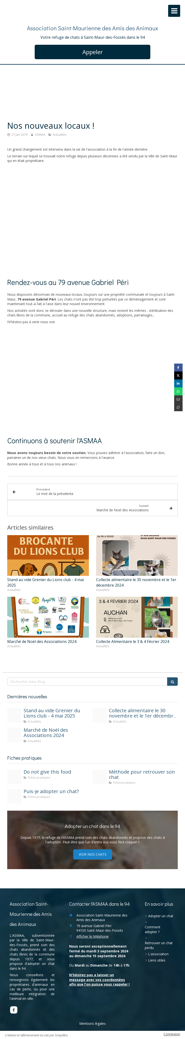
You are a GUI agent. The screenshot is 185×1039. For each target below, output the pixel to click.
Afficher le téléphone (92, 936)
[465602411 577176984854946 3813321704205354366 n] (14, 735)
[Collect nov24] (99, 715)
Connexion (172, 1034)
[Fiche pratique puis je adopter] (14, 796)
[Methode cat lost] (99, 777)
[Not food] (14, 777)
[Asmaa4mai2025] (14, 715)
